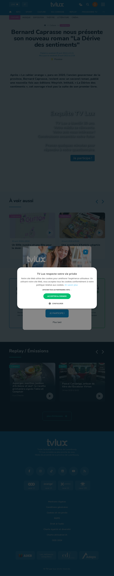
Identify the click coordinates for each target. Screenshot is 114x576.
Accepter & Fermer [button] (57, 296)
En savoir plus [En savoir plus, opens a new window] (71, 284)
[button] (57, 290)
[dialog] (57, 288)
